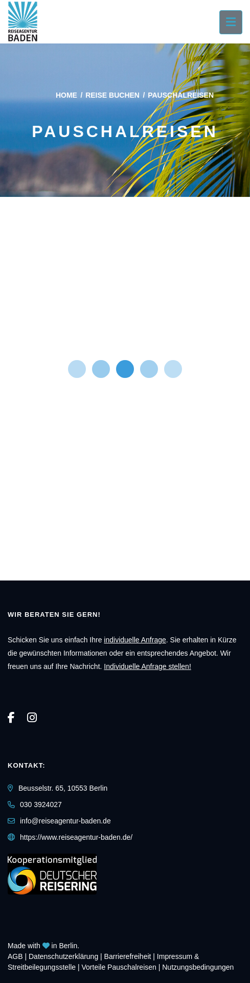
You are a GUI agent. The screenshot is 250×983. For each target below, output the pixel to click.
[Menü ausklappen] (230, 22)
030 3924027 (41, 804)
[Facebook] (11, 717)
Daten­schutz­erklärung (63, 956)
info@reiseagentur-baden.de (65, 821)
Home (66, 95)
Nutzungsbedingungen (198, 967)
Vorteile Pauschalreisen (119, 967)
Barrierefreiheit (127, 956)
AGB (15, 956)
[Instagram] (32, 717)
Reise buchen (112, 95)
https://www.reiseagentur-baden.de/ (76, 837)
